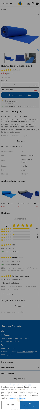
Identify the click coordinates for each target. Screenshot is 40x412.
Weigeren (10, 405)
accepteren (12, 398)
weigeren (22, 398)
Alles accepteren (29, 404)
